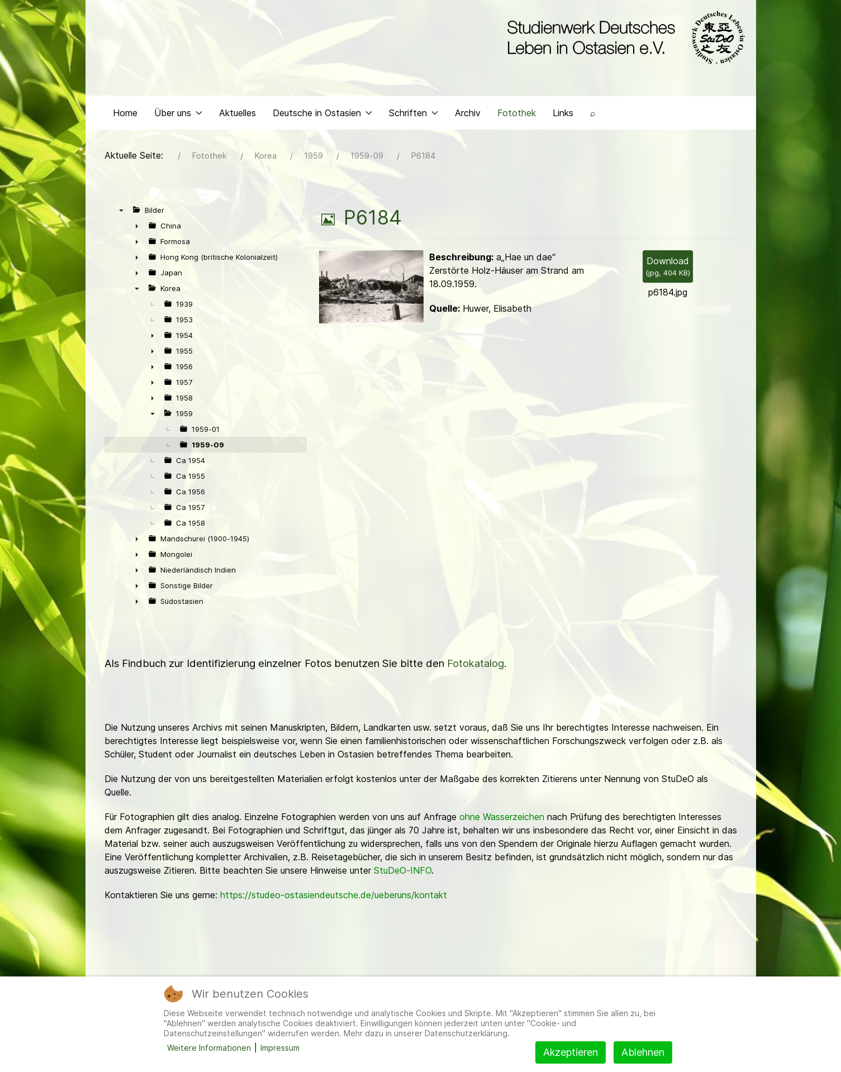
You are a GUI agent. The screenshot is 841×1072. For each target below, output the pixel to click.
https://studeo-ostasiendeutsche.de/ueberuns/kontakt (333, 897)
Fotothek (516, 115)
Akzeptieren (570, 1052)
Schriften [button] (413, 115)
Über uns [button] (178, 115)
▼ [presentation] (121, 213)
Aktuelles (237, 115)
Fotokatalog (475, 666)
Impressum (280, 1047)
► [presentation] (137, 228)
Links (563, 115)
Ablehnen (642, 1052)
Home (125, 115)
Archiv (468, 115)
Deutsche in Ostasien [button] (322, 115)
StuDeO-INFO (402, 873)
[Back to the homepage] (623, 38)
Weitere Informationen (209, 1047)
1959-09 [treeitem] (208, 447)
